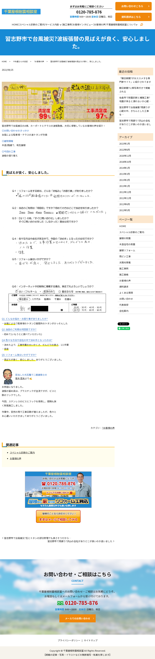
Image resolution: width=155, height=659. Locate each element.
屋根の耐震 (125, 238)
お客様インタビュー (83, 24)
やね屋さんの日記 (20, 61)
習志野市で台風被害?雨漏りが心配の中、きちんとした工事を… (134, 111)
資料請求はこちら (131, 17)
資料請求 (123, 286)
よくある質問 (126, 292)
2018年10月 (125, 161)
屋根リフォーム (127, 250)
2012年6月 (124, 204)
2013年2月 (124, 179)
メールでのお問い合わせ (77, 618)
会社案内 (123, 310)
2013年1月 (124, 186)
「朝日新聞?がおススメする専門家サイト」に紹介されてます (135, 80)
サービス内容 (52, 24)
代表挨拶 (123, 304)
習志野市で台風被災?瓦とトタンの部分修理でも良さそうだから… (37, 538)
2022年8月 (124, 149)
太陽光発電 (125, 262)
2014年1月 (124, 167)
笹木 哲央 (20, 378)
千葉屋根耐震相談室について (121, 24)
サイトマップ (90, 640)
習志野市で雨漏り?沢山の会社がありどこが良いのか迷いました (80, 541)
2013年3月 (124, 173)
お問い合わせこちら (132, 6)
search (141, 24)
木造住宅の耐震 (127, 244)
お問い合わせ (126, 298)
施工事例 (67, 24)
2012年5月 (124, 210)
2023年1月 (124, 143)
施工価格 (123, 274)
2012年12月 (125, 192)
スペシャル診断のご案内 (32, 24)
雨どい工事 (125, 256)
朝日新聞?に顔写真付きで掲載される (134, 89)
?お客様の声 (39, 61)
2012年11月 (125, 198)
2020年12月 (125, 155)
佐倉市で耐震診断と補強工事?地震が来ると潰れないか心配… (135, 99)
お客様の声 (99, 24)
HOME (15, 24)
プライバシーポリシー (69, 640)
